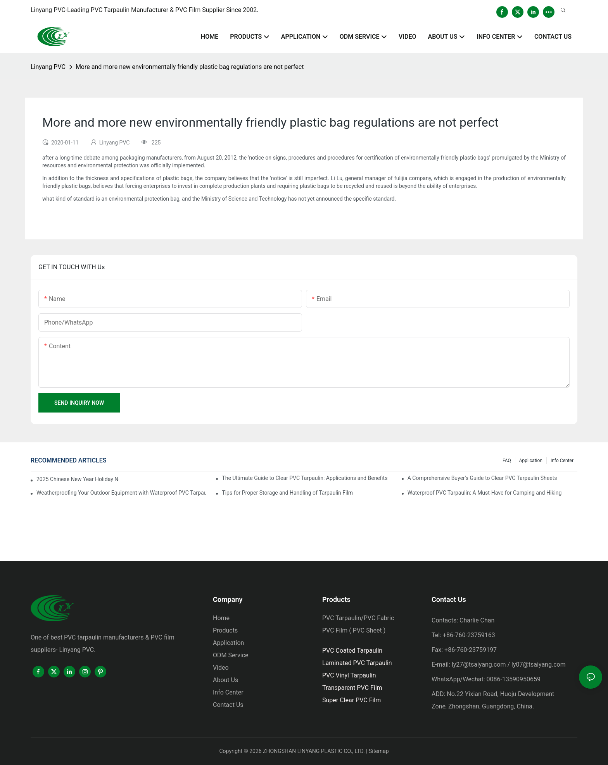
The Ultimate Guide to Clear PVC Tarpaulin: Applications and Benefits (304, 478)
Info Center (562, 460)
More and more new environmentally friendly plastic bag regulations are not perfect (190, 66)
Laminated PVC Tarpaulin (357, 663)
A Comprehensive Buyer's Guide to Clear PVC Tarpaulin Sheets (482, 478)
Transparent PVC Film (352, 687)
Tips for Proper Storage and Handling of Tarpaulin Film (287, 493)
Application (530, 460)
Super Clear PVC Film (351, 700)
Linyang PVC (48, 66)
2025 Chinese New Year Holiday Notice (77, 479)
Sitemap (379, 751)
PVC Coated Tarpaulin (352, 650)
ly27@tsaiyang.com (479, 664)
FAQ (507, 460)
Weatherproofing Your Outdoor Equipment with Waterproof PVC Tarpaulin (121, 493)
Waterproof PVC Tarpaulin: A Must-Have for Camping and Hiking (485, 493)
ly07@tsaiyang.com (538, 664)
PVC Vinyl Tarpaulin (349, 675)
